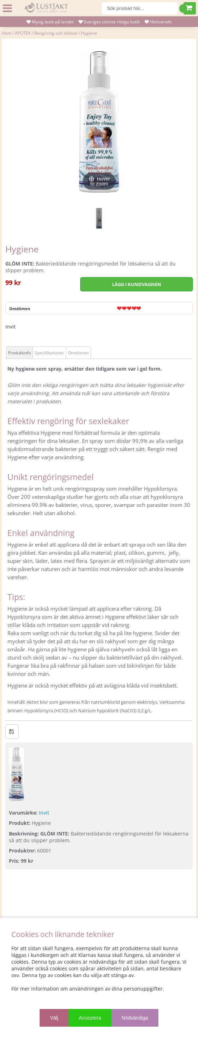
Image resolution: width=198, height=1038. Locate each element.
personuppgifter (143, 988)
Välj (54, 1018)
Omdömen (19, 308)
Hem (6, 33)
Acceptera (90, 1018)
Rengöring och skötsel (55, 33)
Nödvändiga (135, 1018)
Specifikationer (49, 353)
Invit (10, 326)
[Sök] (140, 8)
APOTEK (23, 33)
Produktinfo (19, 353)
